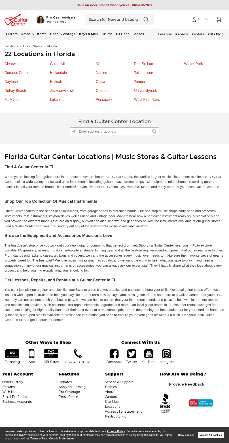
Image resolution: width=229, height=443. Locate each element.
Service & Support (119, 382)
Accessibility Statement (123, 411)
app (31, 350)
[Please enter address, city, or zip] (114, 131)
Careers (111, 397)
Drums (107, 34)
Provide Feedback (186, 384)
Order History (12, 382)
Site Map (112, 402)
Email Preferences (16, 397)
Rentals (197, 34)
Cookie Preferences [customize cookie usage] (61, 438)
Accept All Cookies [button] (211, 435)
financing (12, 350)
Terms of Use (38, 438)
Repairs (181, 34)
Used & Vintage (63, 34)
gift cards (51, 350)
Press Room (68, 397)
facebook (114, 350)
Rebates (65, 382)
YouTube (148, 350)
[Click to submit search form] (154, 131)
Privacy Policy (116, 431)
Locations (11, 46)
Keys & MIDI (88, 34)
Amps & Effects (34, 34)
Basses (138, 34)
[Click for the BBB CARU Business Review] (201, 403)
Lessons (165, 34)
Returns (8, 387)
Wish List (9, 392)
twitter (131, 350)
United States (32, 46)
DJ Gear (122, 34)
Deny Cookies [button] (186, 435)
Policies (111, 387)
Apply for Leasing (72, 387)
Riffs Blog (216, 34)
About (109, 392)
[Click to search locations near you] (74, 131)
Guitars (12, 34)
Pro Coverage (69, 392)
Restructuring (116, 416)
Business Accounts (17, 402)
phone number (77, 350)
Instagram (167, 350)
